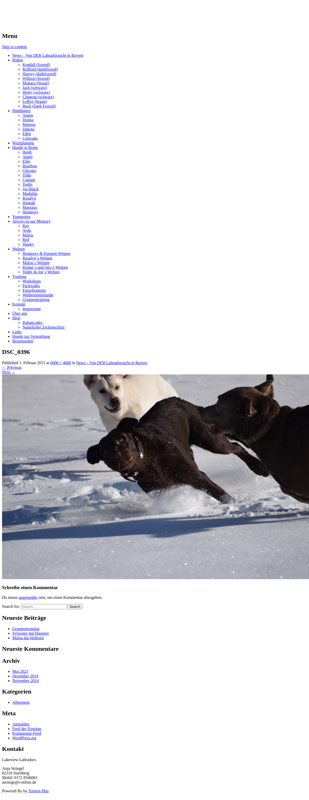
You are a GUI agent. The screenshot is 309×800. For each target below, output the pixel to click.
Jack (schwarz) (35, 87)
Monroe (29, 124)
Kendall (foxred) (36, 64)
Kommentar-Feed (26, 733)
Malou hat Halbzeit (28, 638)
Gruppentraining (36, 299)
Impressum (32, 309)
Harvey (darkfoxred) (39, 74)
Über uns (19, 313)
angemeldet (28, 597)
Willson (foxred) (36, 78)
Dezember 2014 (25, 676)
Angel (27, 157)
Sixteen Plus (38, 791)
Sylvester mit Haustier (30, 633)
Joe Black (31, 189)
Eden (27, 134)
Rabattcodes (32, 322)
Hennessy (30, 212)
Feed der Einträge (26, 729)
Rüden (17, 60)
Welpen (18, 249)
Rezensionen (22, 341)
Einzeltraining (34, 290)
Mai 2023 (20, 671)
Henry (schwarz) (36, 92)
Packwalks (31, 286)
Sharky (28, 244)
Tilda (27, 175)
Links (16, 332)
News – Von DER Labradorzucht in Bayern (47, 55)
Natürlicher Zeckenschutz (44, 327)
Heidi (27, 152)
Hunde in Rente (25, 147)
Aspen (28, 115)
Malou (28, 235)
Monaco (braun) (36, 83)
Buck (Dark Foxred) (39, 106)
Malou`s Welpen (36, 263)
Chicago (29, 170)
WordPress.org (24, 738)
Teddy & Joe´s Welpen (41, 272)
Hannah (29, 203)
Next (8, 372)
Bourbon (30, 166)
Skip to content (14, 47)
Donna (28, 120)
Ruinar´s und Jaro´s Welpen (45, 267)
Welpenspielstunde (38, 295)
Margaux (30, 207)
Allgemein (21, 702)
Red (26, 239)
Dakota (28, 129)
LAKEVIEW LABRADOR (49, 10)
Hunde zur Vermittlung (31, 336)
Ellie (26, 161)
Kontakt (19, 304)
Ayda (27, 230)
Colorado (30, 138)
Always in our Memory (31, 221)
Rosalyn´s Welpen (37, 258)
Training (19, 276)
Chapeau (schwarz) (38, 97)
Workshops (32, 281)
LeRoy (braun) (35, 101)
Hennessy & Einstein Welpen (46, 253)
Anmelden (20, 724)
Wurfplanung (23, 143)
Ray (26, 226)
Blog (16, 318)
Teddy (28, 184)
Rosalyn (29, 198)
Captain (29, 180)
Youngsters (21, 216)
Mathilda (30, 193)
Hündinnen (21, 111)
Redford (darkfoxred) (40, 69)
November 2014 (25, 680)
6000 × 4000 (60, 363)
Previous (11, 367)
